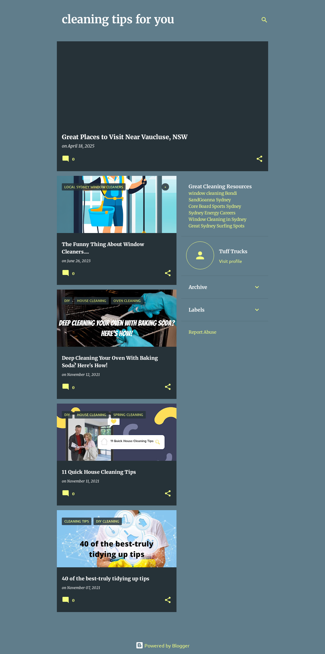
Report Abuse (202, 332)
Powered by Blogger (163, 645)
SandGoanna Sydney (210, 200)
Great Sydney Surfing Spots (217, 226)
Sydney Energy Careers (212, 213)
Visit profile (230, 261)
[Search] (264, 19)
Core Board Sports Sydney (215, 206)
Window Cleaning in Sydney (217, 219)
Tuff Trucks (233, 251)
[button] (259, 159)
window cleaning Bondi (213, 193)
